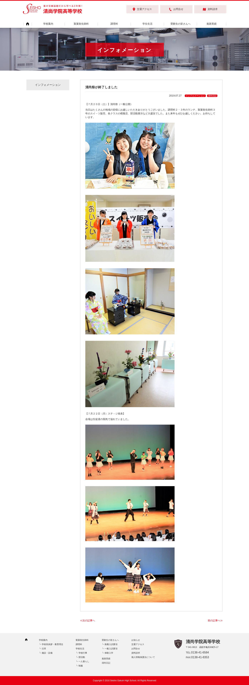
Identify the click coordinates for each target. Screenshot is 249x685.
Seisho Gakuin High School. (123, 680)
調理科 (114, 23)
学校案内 (48, 23)
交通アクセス (142, 9)
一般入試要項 (111, 648)
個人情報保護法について (143, 657)
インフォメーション (195, 96)
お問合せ (176, 9)
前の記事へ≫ (215, 620)
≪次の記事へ (87, 620)
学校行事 (83, 653)
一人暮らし (84, 661)
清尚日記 (212, 96)
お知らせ (135, 640)
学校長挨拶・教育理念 (52, 644)
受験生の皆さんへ (180, 23)
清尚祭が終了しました (101, 87)
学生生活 (147, 23)
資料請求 (210, 9)
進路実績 (212, 23)
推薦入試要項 (111, 644)
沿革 (44, 648)
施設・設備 (47, 653)
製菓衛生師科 (81, 23)
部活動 (82, 657)
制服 (81, 665)
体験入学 (109, 653)
